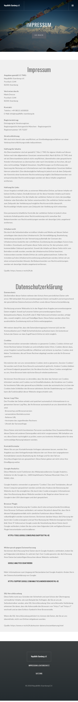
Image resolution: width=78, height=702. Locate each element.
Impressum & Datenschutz (39, 665)
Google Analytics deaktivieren (20, 563)
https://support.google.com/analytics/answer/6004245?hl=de (33, 581)
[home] (12, 5)
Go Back (39, 35)
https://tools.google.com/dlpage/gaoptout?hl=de (29, 535)
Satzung (39, 673)
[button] (73, 5)
